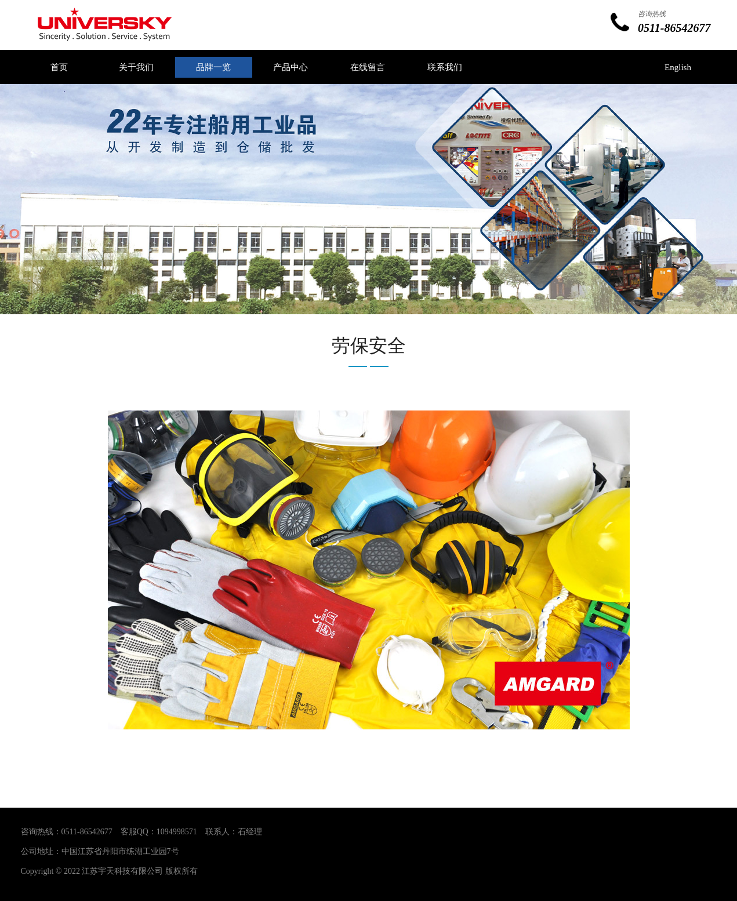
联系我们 (444, 67)
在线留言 (367, 67)
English (678, 67)
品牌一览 (213, 67)
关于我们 (136, 67)
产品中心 (290, 67)
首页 (59, 67)
